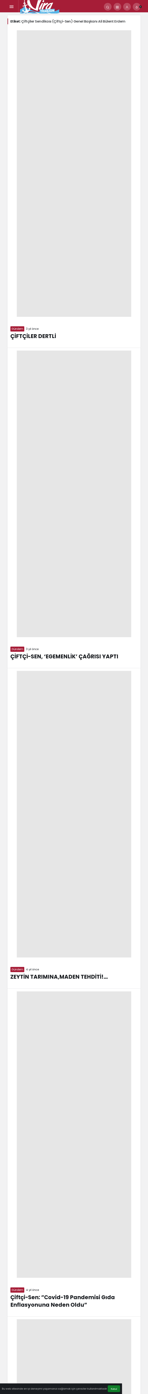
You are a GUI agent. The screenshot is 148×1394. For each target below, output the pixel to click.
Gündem (17, 329)
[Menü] (11, 7)
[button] (117, 7)
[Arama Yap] (108, 7)
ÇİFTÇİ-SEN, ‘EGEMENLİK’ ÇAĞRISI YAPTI (64, 656)
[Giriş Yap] (127, 7)
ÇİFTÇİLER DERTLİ (33, 336)
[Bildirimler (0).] (136, 7)
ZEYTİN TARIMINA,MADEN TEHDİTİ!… (59, 977)
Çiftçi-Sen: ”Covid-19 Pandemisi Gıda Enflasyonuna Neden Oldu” (62, 1301)
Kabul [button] (114, 1388)
